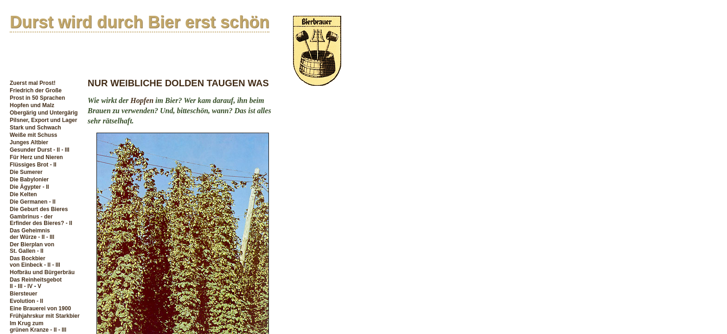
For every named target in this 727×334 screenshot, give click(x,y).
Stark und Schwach (35, 127)
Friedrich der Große (36, 90)
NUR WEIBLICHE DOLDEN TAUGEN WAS (178, 83)
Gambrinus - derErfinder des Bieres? (37, 219)
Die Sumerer (26, 172)
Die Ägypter (25, 187)
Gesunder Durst (31, 150)
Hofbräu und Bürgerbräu (42, 272)
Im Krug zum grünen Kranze (29, 326)
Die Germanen (28, 202)
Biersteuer (23, 293)
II (11, 286)
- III (65, 150)
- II (56, 150)
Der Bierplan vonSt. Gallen (32, 247)
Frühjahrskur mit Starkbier (45, 316)
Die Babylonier (29, 179)
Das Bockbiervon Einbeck (27, 261)
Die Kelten (23, 194)
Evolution (22, 301)
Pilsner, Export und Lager (43, 120)
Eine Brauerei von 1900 (40, 308)
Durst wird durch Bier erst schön (139, 22)
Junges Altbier (29, 142)
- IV (28, 286)
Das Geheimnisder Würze (30, 233)
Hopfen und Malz (32, 105)
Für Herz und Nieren (36, 157)
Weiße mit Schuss (33, 135)
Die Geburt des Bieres (39, 209)
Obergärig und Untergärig (44, 112)
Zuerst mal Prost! (33, 83)
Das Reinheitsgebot (36, 279)
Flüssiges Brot (29, 164)
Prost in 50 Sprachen (37, 98)
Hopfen (141, 100)
